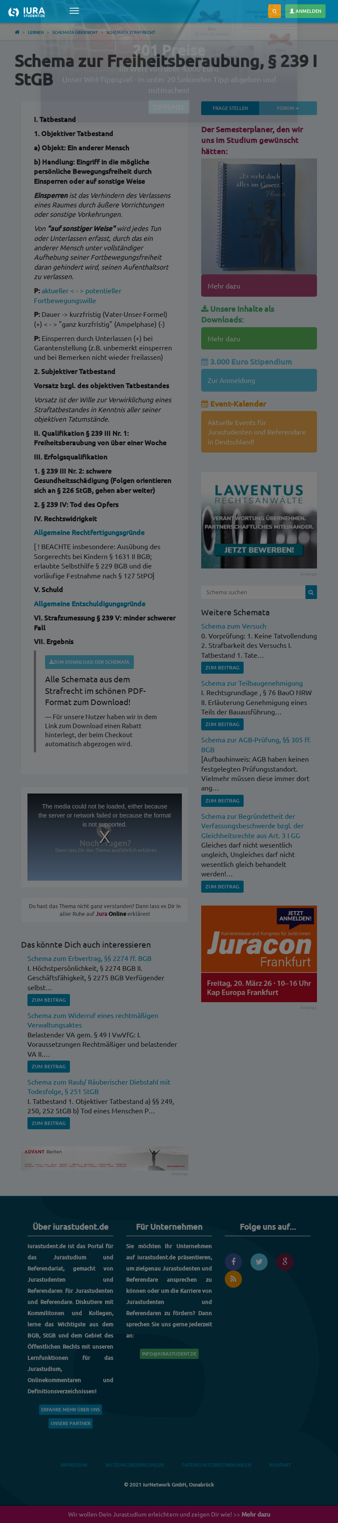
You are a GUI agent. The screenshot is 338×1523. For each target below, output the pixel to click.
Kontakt (280, 1464)
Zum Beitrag (49, 999)
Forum (297, 107)
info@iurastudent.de (169, 1353)
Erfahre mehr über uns (70, 1409)
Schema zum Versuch (233, 625)
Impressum (74, 1464)
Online (111, 914)
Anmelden (305, 11)
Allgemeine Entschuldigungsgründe (89, 603)
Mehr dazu (224, 285)
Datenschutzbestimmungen (216, 1464)
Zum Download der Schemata (89, 662)
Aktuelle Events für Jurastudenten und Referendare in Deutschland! (257, 432)
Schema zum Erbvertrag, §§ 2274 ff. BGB (89, 958)
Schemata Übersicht (75, 32)
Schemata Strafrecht (130, 32)
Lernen (36, 32)
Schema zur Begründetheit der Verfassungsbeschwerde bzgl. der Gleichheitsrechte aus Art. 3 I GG (252, 825)
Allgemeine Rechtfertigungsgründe (89, 532)
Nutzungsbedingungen (135, 1464)
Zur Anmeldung (231, 380)
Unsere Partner (71, 1423)
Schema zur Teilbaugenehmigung (252, 682)
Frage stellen (230, 108)
